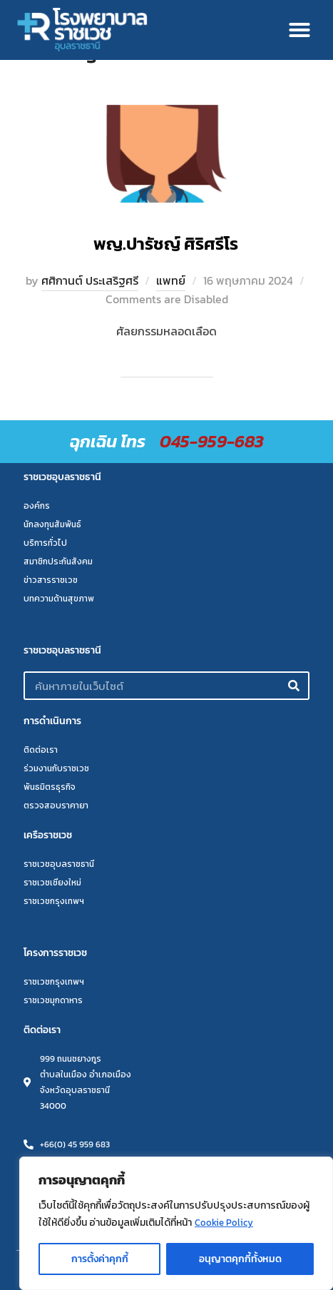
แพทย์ (170, 280)
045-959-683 (212, 441)
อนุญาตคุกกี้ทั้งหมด (240, 1258)
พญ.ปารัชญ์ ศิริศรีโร (165, 243)
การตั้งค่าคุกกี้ (99, 1258)
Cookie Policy (225, 1222)
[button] (299, 30)
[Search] (294, 686)
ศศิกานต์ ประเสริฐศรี (89, 280)
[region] (176, 1223)
